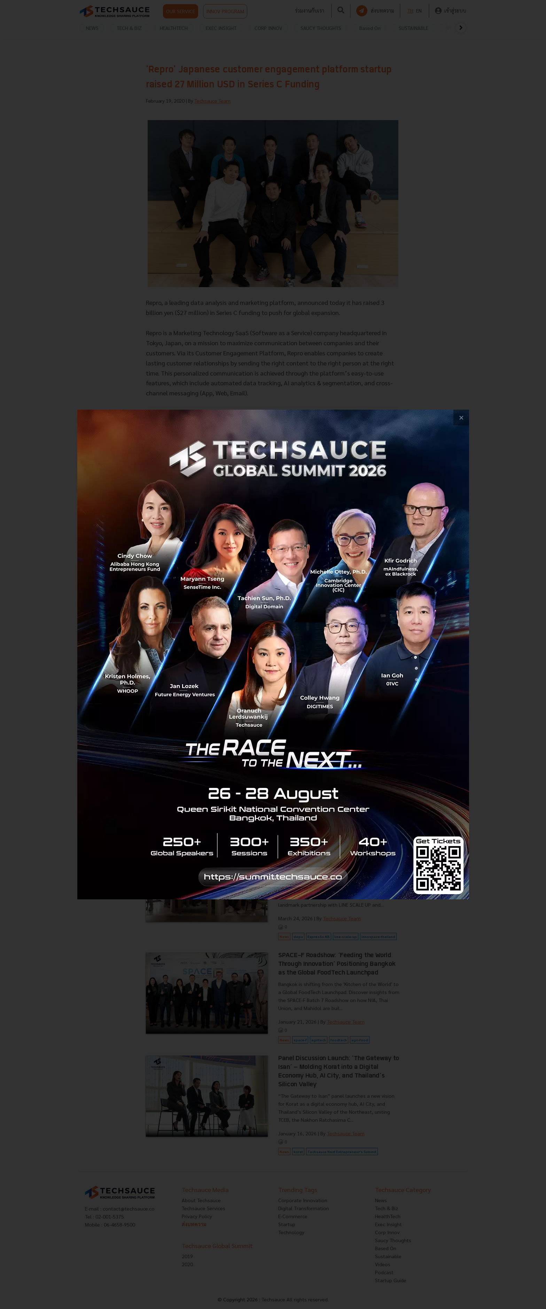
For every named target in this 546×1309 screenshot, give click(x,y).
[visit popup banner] (273, 654)
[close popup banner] (461, 417)
